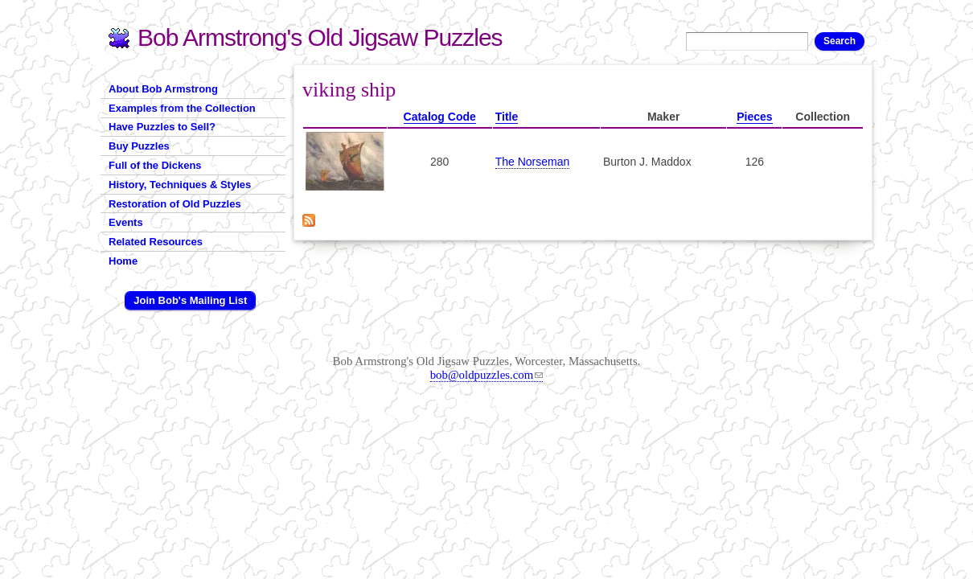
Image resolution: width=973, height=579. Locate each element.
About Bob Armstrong (163, 89)
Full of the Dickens (155, 165)
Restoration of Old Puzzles (175, 204)
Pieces (754, 116)
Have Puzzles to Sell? (162, 127)
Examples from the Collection (182, 108)
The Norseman (532, 161)
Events (126, 222)
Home (123, 261)
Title (507, 116)
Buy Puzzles (139, 146)
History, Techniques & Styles (180, 185)
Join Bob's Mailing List (190, 300)
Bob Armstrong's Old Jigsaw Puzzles (320, 37)
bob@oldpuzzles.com (487, 374)
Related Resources (156, 242)
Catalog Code (440, 116)
